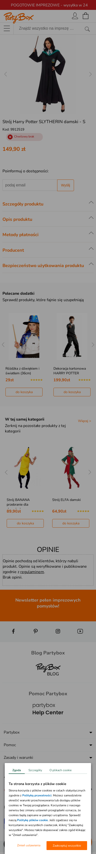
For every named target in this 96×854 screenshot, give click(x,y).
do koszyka (24, 392)
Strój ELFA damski (66, 499)
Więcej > (84, 421)
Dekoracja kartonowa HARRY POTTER (69, 371)
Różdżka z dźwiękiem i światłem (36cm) (22, 371)
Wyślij (65, 185)
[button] (10, 844)
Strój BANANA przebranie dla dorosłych (18, 504)
